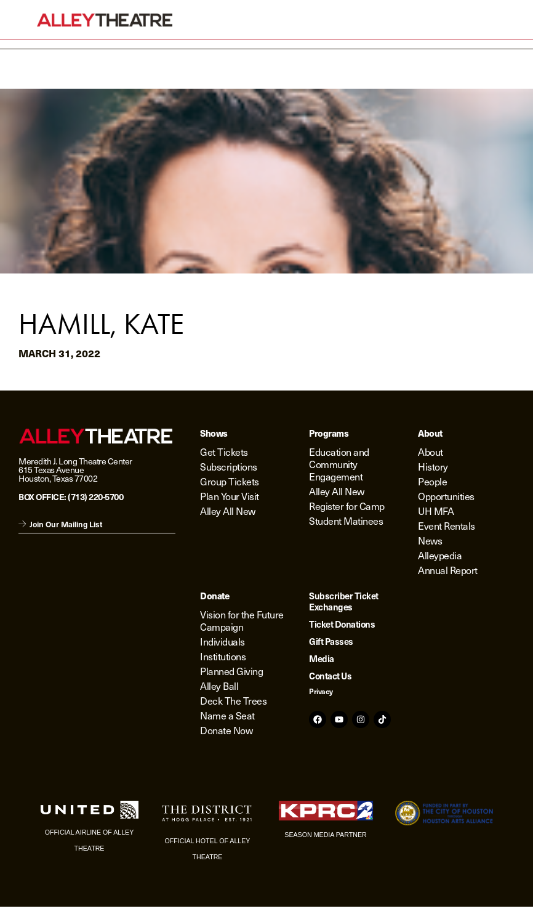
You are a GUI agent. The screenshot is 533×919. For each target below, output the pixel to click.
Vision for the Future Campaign (242, 620)
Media (321, 658)
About (430, 451)
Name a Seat (227, 715)
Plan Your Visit (229, 496)
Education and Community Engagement (339, 464)
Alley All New (227, 510)
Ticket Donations (342, 624)
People (432, 481)
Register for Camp (347, 506)
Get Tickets (224, 451)
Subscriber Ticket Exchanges (344, 601)
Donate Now (226, 730)
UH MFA (436, 510)
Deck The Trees (233, 700)
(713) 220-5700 (95, 496)
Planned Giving (231, 671)
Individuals (222, 641)
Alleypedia (440, 555)
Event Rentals (446, 525)
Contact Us (330, 676)
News (430, 540)
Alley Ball (219, 685)
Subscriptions (228, 466)
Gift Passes (331, 641)
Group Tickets (229, 481)
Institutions (223, 656)
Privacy (321, 691)
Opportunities (446, 496)
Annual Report (448, 570)
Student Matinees (346, 520)
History (433, 466)
